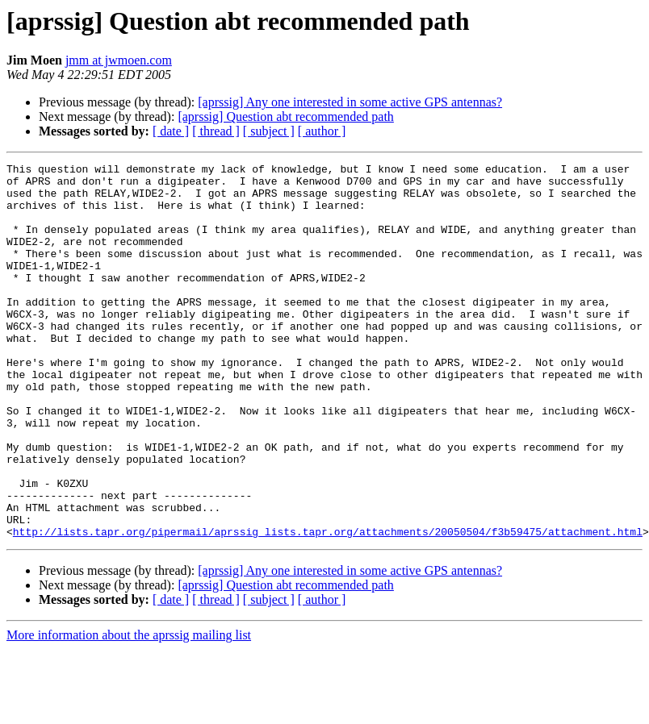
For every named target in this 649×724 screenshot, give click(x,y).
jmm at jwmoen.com (118, 60)
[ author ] (322, 131)
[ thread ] (216, 131)
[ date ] (171, 131)
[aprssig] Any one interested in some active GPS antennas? (350, 102)
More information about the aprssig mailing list (128, 710)
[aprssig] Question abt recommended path (285, 116)
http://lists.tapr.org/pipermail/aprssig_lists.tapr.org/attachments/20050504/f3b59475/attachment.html (328, 606)
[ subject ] (269, 131)
